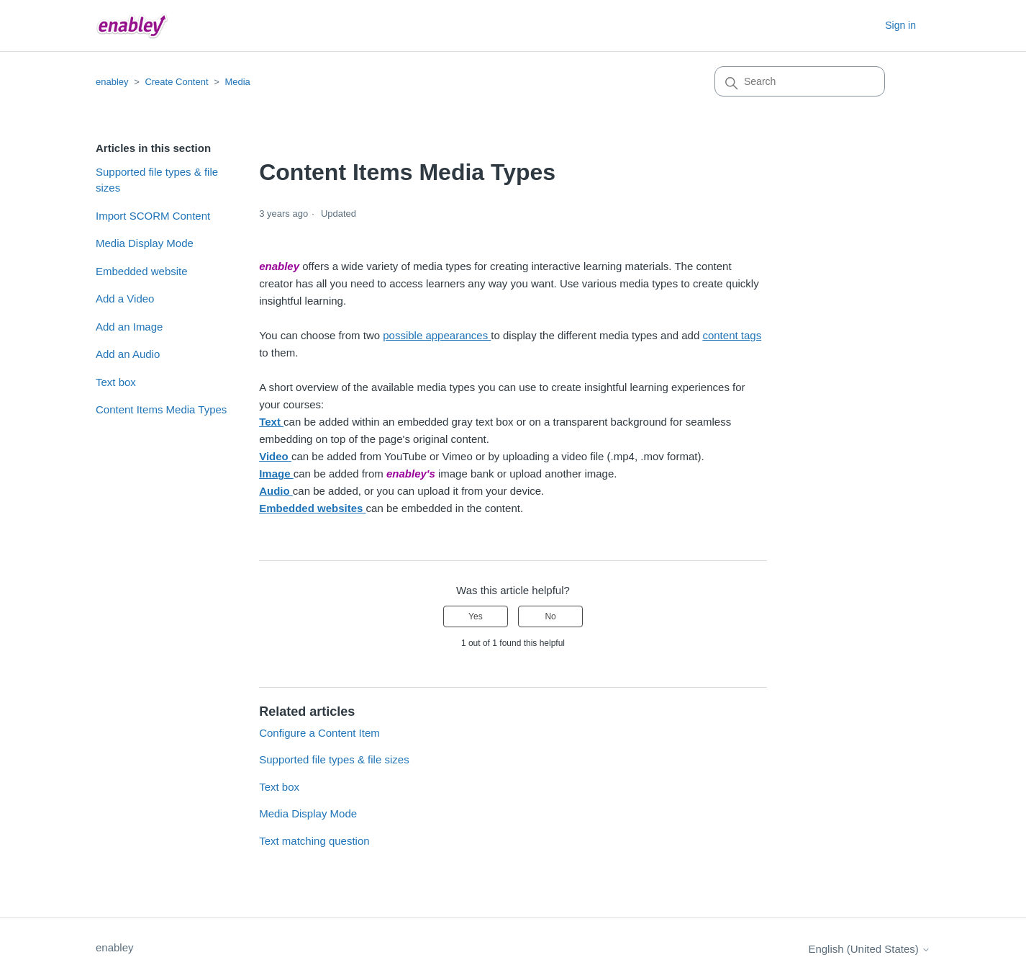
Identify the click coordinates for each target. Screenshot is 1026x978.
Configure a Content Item (319, 733)
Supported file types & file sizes (157, 180)
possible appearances (437, 335)
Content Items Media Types (161, 409)
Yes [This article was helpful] (475, 616)
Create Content (176, 81)
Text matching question (314, 841)
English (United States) (869, 949)
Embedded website (142, 271)
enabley (112, 81)
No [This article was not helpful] (550, 616)
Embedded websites (312, 508)
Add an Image (129, 326)
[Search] (799, 81)
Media (237, 81)
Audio (276, 491)
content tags (731, 335)
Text (271, 422)
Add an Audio (128, 354)
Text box (116, 382)
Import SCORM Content (153, 216)
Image (276, 473)
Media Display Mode (145, 243)
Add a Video (125, 298)
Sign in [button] (900, 25)
